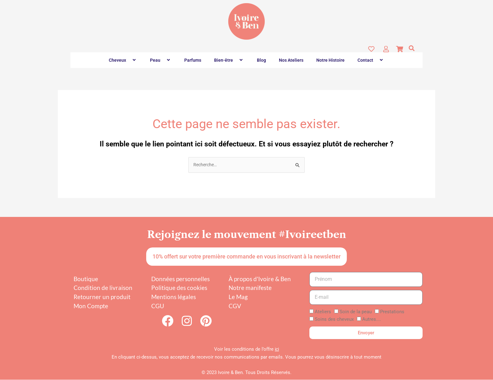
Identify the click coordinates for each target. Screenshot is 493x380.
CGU (157, 306)
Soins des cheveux (334, 320)
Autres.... (371, 320)
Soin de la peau (356, 312)
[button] (411, 48)
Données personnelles (180, 279)
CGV (235, 306)
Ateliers (323, 312)
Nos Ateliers (291, 60)
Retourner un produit (102, 297)
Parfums (192, 60)
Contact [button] (370, 60)
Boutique (86, 279)
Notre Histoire (330, 60)
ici (277, 349)
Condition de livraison (103, 288)
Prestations (392, 312)
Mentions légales (173, 297)
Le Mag (238, 297)
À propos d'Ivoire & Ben (260, 279)
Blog (261, 60)
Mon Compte (91, 306)
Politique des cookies (179, 288)
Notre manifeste (250, 288)
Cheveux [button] (123, 60)
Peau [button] (160, 60)
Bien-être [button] (229, 60)
